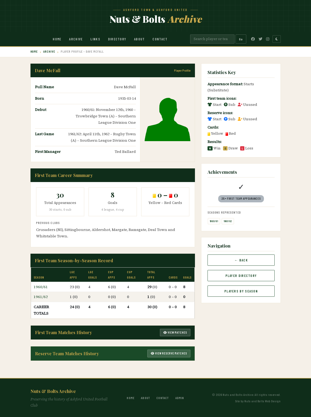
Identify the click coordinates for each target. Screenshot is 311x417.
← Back (241, 260)
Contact (159, 39)
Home (57, 39)
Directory (117, 39)
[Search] (212, 39)
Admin (179, 398)
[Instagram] (267, 39)
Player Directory (241, 275)
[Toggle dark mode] (276, 39)
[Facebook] (253, 39)
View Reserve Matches (169, 353)
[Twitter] (260, 39)
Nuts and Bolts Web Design (262, 401)
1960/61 (41, 286)
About (139, 39)
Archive (76, 39)
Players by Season (241, 291)
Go (241, 39)
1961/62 (41, 296)
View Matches (175, 332)
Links (95, 39)
